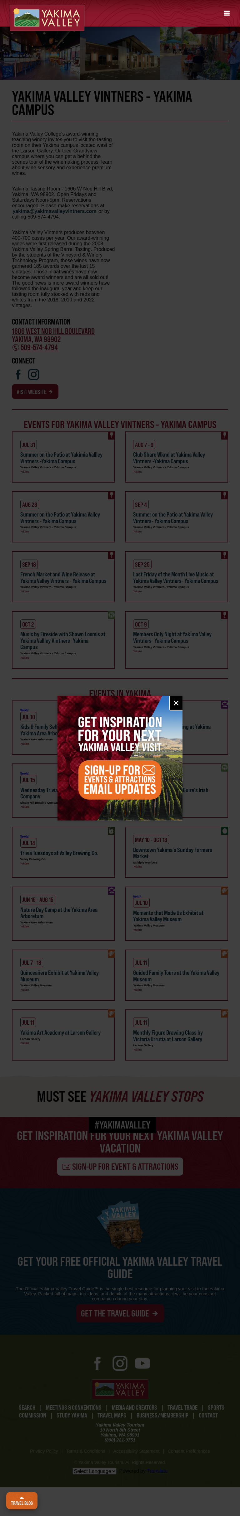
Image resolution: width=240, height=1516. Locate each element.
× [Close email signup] (176, 703)
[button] (226, 13)
